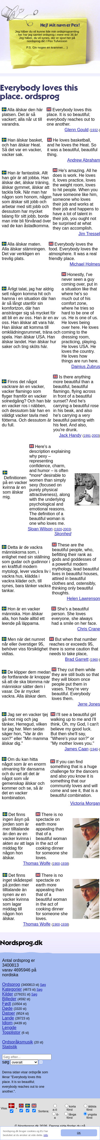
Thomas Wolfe (36, 863)
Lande (8, 1018)
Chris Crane (88, 629)
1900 (56, 864)
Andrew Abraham (83, 160)
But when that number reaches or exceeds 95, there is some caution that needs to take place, (73, 646)
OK (79, 1132)
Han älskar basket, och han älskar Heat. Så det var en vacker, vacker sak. (22, 147)
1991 (87, 436)
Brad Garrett (77, 659)
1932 (94, 130)
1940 (94, 749)
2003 (95, 436)
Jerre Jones (89, 704)
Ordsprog (11, 984)
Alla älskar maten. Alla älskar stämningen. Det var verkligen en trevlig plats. (24, 251)
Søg (43, 985)
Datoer (8, 1013)
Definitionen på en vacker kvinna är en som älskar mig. (15, 487)
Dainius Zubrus (85, 366)
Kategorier (12, 989)
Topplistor (11, 1032)
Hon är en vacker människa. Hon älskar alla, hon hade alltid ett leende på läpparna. (23, 616)
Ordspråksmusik (17, 1042)
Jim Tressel (89, 233)
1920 (58, 529)
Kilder (7, 994)
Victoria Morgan (85, 803)
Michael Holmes (85, 264)
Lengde (9, 1027)
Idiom (7, 1023)
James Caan (77, 749)
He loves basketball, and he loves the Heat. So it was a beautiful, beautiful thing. (72, 147)
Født (6, 1003)
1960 (94, 660)
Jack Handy (70, 435)
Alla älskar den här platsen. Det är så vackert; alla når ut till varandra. (22, 116)
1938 (64, 864)
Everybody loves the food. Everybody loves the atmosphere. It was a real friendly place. (73, 251)
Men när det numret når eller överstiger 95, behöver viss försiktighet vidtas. (25, 646)
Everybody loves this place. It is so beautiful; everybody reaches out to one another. (71, 116)
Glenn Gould (77, 129)
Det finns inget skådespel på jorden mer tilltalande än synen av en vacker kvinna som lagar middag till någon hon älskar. (17, 897)
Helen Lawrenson (83, 598)
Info (46, 1135)
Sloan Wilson (40, 529)
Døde (7, 1008)
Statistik (9, 1047)
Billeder (9, 999)
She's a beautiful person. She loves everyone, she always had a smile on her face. (74, 616)
